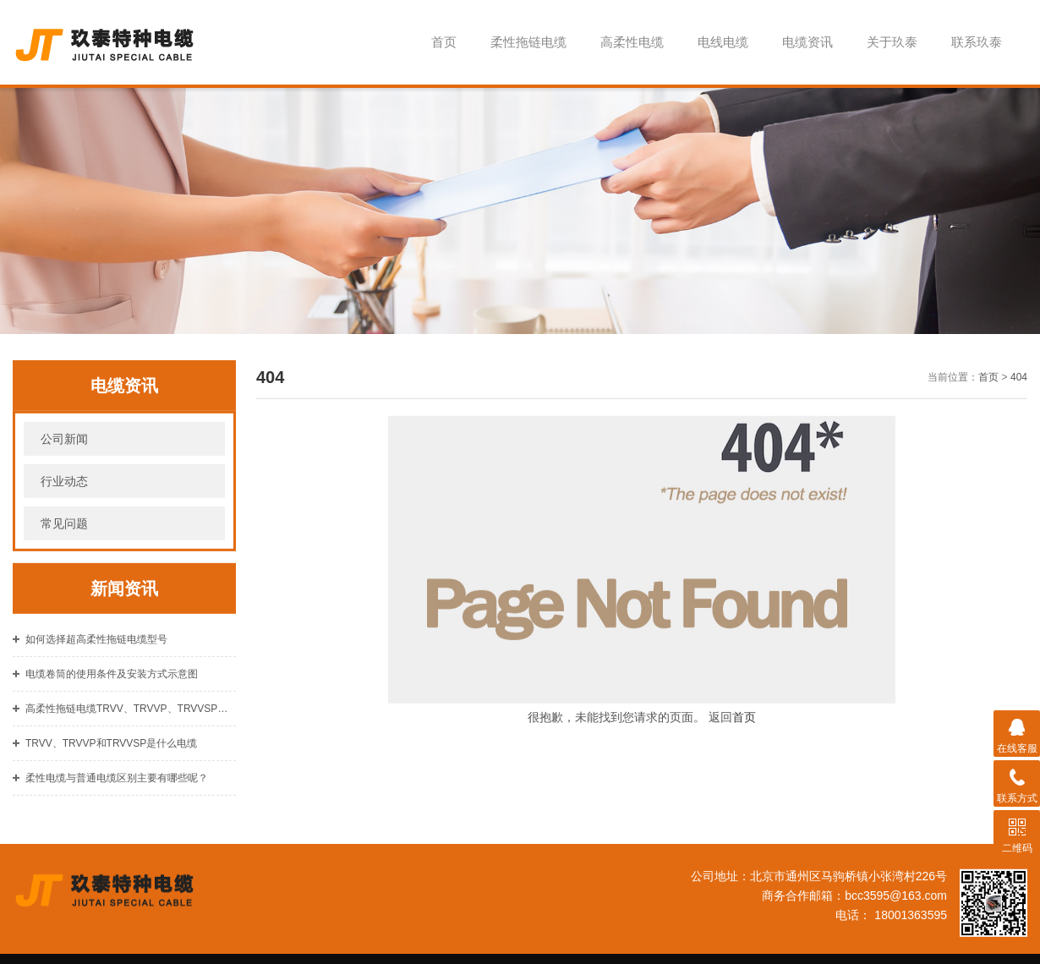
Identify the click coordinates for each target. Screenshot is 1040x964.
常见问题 (64, 534)
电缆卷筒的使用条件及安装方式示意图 (111, 685)
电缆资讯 (807, 42)
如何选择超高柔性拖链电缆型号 (96, 650)
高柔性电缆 (632, 42)
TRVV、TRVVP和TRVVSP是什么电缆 (111, 754)
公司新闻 (64, 450)
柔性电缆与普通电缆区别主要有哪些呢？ (116, 789)
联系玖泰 (976, 42)
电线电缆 (723, 42)
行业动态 (64, 492)
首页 (444, 42)
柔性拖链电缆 (528, 42)
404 (1018, 388)
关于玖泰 (892, 42)
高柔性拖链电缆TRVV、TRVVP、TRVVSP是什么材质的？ (130, 720)
